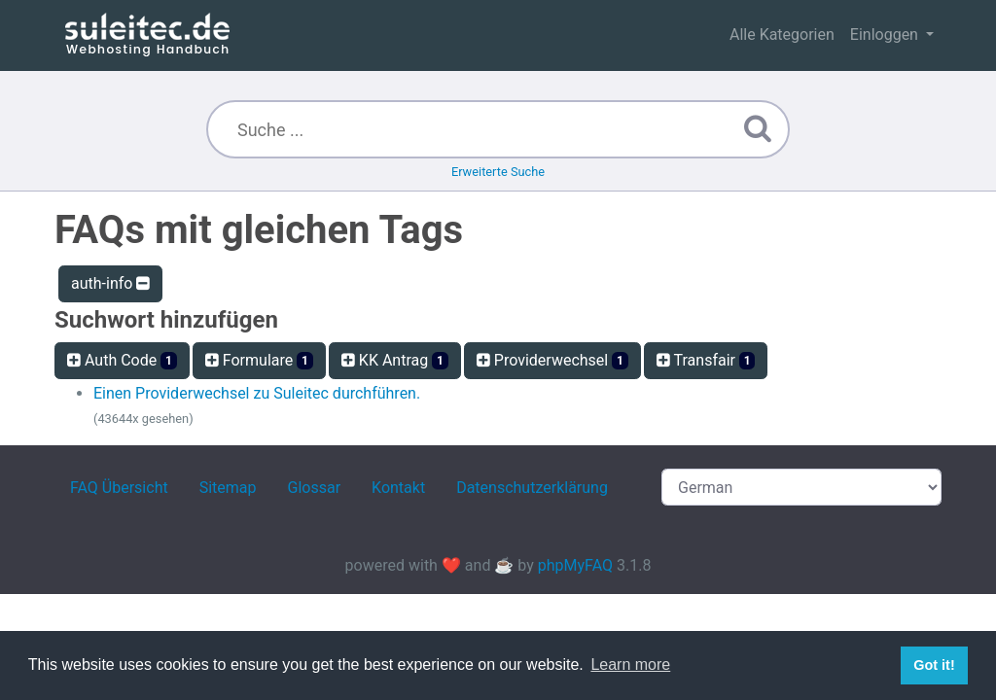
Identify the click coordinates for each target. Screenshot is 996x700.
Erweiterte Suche (498, 171)
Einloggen (886, 34)
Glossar (314, 487)
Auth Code (122, 360)
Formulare (259, 360)
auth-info (110, 283)
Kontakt (398, 487)
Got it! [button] (933, 665)
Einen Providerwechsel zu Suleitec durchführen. (256, 393)
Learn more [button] (630, 664)
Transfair (706, 360)
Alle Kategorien (782, 34)
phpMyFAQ (575, 565)
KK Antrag (394, 360)
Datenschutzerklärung (532, 487)
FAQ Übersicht (119, 487)
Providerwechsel (552, 360)
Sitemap (228, 487)
